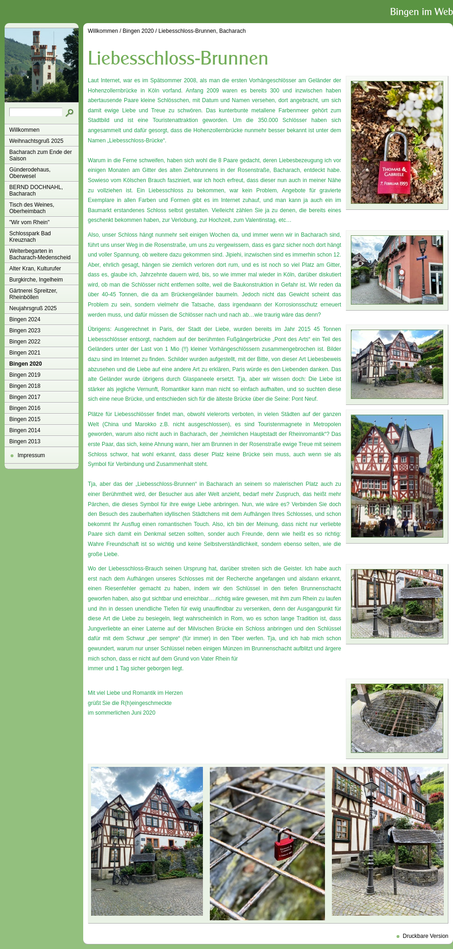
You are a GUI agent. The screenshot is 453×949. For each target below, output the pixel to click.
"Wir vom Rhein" (29, 222)
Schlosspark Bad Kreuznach (30, 236)
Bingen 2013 (24, 441)
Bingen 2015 (24, 419)
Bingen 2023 (24, 330)
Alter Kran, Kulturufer (35, 268)
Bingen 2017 (24, 397)
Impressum (31, 455)
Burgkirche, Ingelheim (36, 279)
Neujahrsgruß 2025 (33, 308)
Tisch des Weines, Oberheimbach (31, 208)
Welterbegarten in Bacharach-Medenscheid (40, 254)
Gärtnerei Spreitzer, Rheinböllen (33, 294)
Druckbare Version (425, 936)
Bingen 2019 (24, 375)
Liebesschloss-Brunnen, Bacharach (202, 31)
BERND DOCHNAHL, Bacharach (36, 190)
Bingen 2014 (24, 430)
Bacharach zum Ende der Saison (40, 155)
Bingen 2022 (24, 341)
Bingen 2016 (24, 408)
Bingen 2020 (25, 364)
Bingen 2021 (24, 352)
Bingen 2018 (24, 386)
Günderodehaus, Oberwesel (29, 172)
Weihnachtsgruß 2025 (36, 141)
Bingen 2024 (24, 319)
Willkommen (24, 130)
